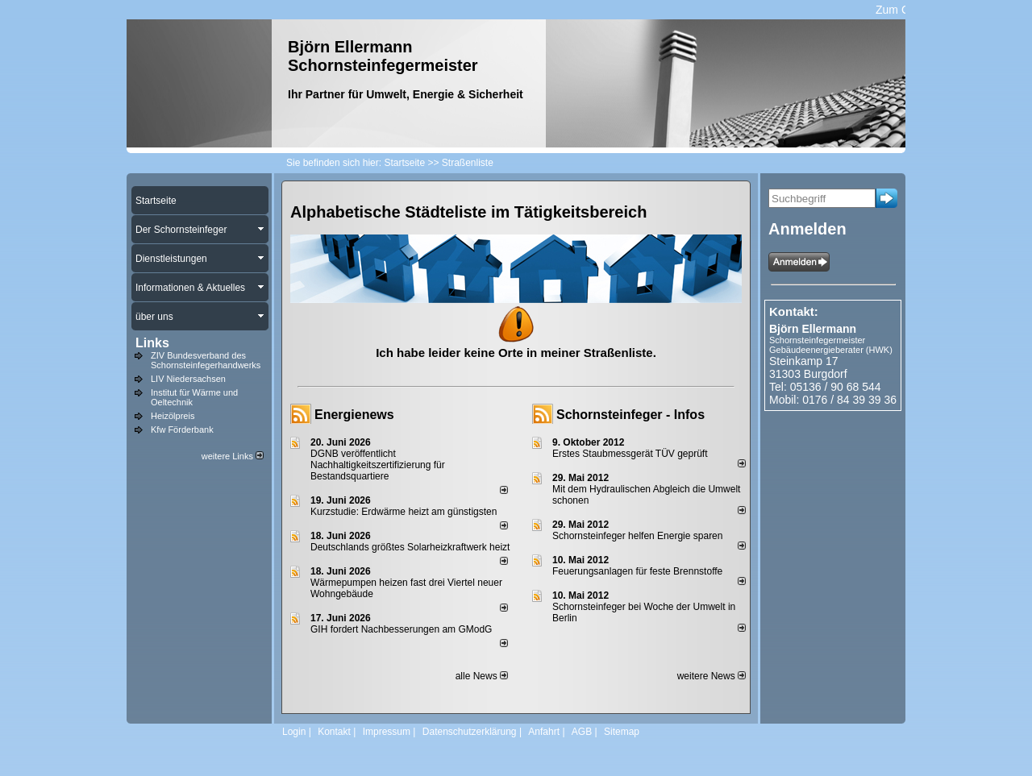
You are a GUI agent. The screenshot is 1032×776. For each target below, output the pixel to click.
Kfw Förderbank (182, 429)
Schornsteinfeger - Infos (630, 414)
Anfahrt (544, 731)
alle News (482, 676)
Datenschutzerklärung (469, 731)
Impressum (386, 731)
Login (294, 731)
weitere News (711, 676)
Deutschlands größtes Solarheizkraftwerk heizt (410, 547)
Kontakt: (793, 311)
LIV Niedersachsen (188, 379)
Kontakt (334, 731)
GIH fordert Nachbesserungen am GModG (401, 629)
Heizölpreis (172, 416)
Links (152, 343)
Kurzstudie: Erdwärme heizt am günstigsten (403, 511)
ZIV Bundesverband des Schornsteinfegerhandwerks (205, 360)
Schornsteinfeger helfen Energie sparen (637, 536)
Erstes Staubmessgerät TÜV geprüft (630, 453)
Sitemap (621, 731)
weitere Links (233, 456)
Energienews (354, 414)
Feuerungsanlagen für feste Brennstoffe (637, 571)
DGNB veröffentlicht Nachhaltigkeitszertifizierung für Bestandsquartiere (377, 465)
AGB (582, 731)
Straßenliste (467, 162)
